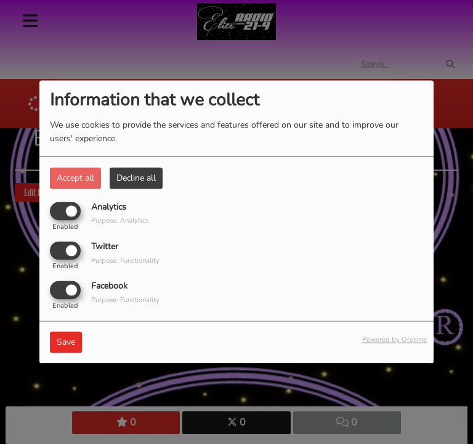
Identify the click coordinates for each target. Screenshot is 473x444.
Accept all (75, 178)
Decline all (136, 178)
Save (66, 342)
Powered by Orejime (394, 340)
